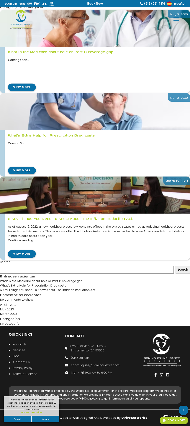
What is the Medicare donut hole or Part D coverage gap (41, 281)
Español (176, 3)
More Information (31, 412)
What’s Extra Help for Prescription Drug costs (33, 285)
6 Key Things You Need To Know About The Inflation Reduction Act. (48, 290)
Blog (16, 360)
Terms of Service (25, 377)
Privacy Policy (22, 372)
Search (5, 262)
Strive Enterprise (134, 418)
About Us (19, 348)
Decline (45, 418)
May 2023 (7, 309)
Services (19, 354)
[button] (176, 18)
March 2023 (8, 314)
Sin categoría (9, 324)
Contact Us (21, 366)
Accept (17, 418)
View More (22, 87)
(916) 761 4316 (152, 3)
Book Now (174, 420)
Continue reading (20, 240)
